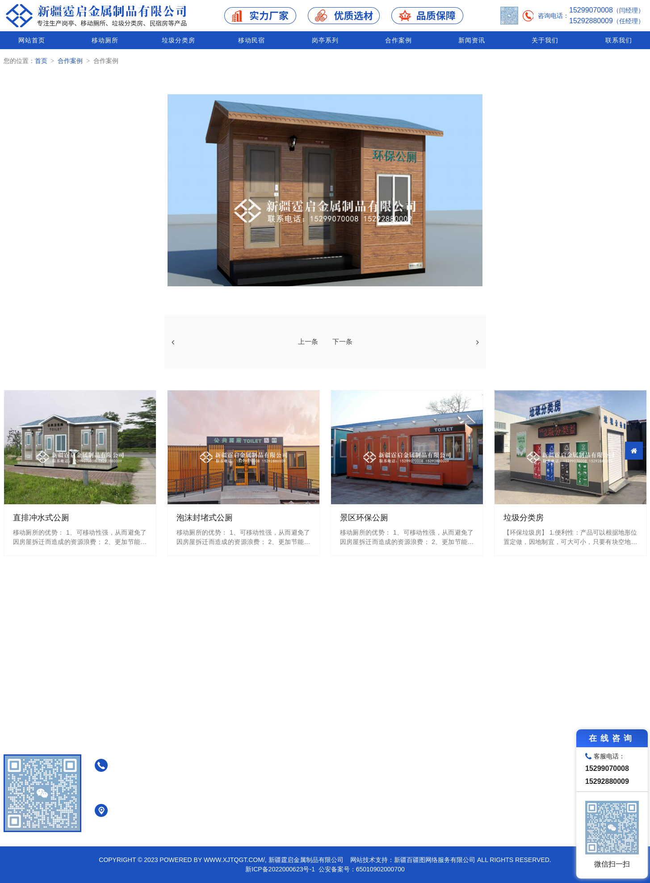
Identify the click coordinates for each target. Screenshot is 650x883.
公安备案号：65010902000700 (362, 869)
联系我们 (618, 40)
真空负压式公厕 (383, 779)
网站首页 (31, 40)
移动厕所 (105, 40)
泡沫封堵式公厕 (383, 756)
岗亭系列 (325, 40)
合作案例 (398, 40)
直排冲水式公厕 (383, 745)
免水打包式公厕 (383, 768)
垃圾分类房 (178, 40)
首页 (41, 60)
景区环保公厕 (380, 791)
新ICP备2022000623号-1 (280, 869)
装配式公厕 (377, 803)
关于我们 (545, 40)
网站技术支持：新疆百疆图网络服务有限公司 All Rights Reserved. (450, 859)
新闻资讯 (471, 40)
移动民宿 (251, 40)
